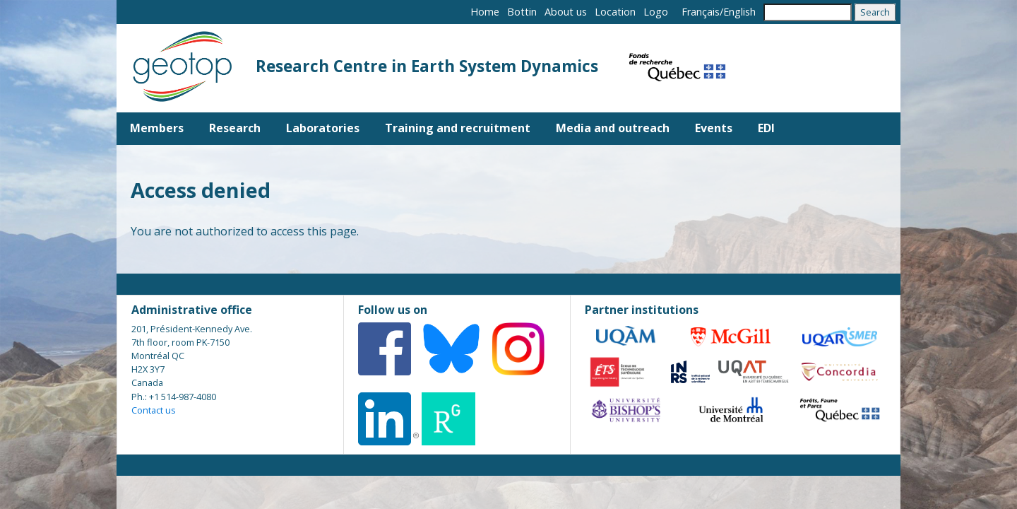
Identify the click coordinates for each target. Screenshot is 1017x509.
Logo (655, 11)
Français (701, 11)
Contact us (153, 410)
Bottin (522, 11)
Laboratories (322, 128)
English (739, 11)
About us (566, 11)
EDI (766, 128)
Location (615, 11)
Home (484, 11)
